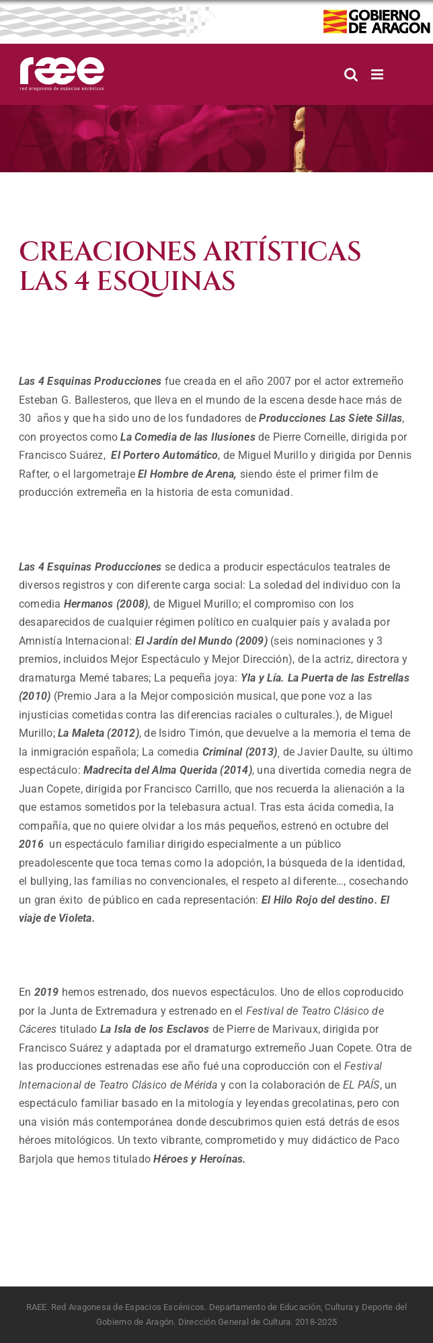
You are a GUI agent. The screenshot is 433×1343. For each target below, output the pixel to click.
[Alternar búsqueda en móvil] (351, 74)
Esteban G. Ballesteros (73, 400)
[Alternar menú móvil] (378, 74)
